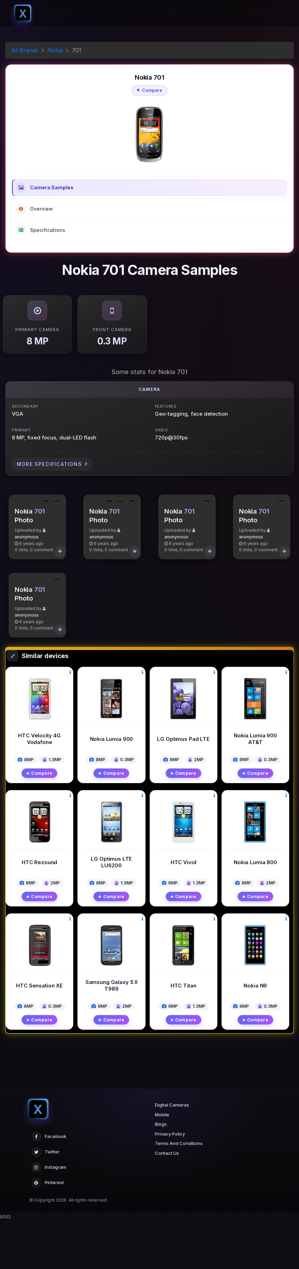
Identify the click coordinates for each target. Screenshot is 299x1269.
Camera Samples (45, 187)
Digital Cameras (172, 1153)
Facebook (48, 1185)
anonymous (27, 560)
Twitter (45, 1200)
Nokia (55, 50)
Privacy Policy (170, 1182)
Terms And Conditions (179, 1192)
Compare (149, 90)
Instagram (48, 1216)
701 (39, 535)
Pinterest (47, 1231)
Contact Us (167, 1201)
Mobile (162, 1163)
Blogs (161, 1172)
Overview (34, 209)
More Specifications (52, 464)
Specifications (40, 230)
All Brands (24, 50)
